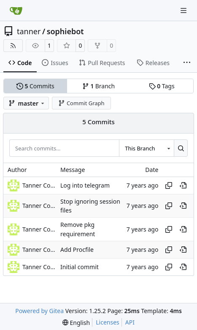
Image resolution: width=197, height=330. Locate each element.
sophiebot (65, 31)
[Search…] (181, 147)
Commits (35, 86)
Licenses (107, 322)
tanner (28, 31)
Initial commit (79, 267)
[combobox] (146, 147)
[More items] (187, 63)
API (130, 322)
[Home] (16, 10)
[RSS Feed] (13, 45)
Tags (162, 86)
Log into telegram (85, 185)
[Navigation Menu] (184, 10)
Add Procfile (77, 249)
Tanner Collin (39, 185)
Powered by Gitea (39, 311)
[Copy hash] (168, 185)
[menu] (76, 323)
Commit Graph (81, 103)
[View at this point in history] (183, 185)
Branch (98, 86)
